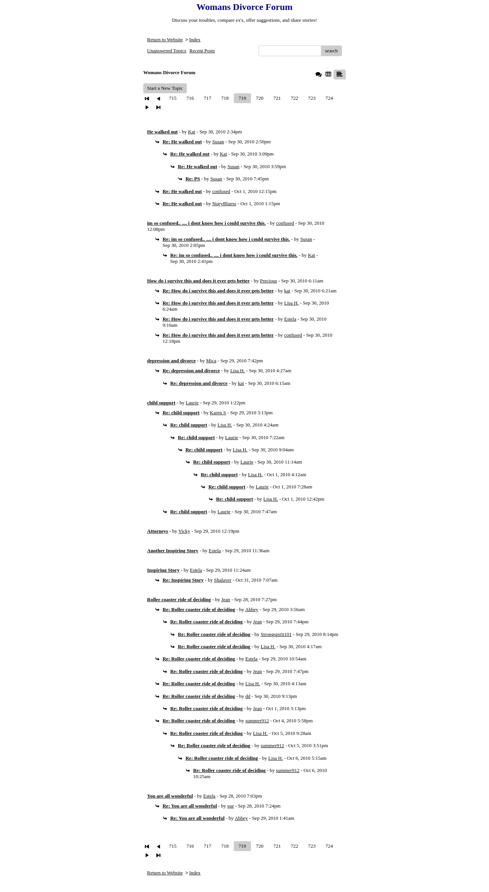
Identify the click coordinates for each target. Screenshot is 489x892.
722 (294, 98)
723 (312, 98)
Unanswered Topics (166, 51)
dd (247, 696)
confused (221, 191)
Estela (290, 319)
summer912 (257, 720)
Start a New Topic (165, 88)
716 (190, 98)
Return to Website (165, 39)
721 (277, 98)
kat (287, 291)
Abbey (252, 609)
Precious (268, 281)
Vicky (184, 531)
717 (208, 98)
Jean (225, 599)
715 (173, 98)
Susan (218, 141)
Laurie (192, 402)
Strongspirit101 (276, 634)
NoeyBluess (224, 203)
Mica (211, 360)
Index (195, 39)
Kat (191, 132)
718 (225, 98)
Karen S (218, 412)
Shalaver (222, 580)
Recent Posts (202, 51)
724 (329, 98)
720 (260, 98)
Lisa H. (291, 303)
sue (230, 806)
